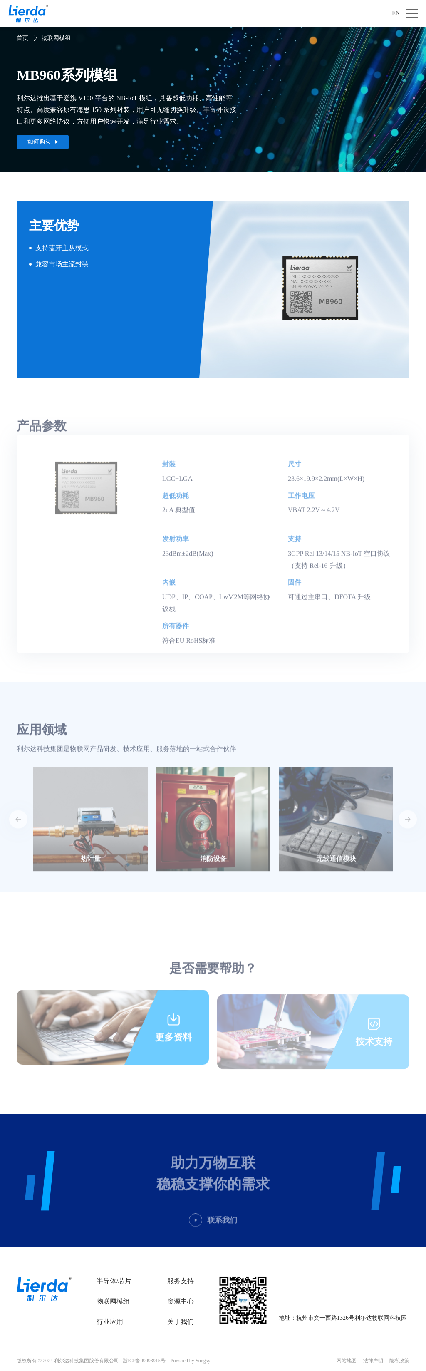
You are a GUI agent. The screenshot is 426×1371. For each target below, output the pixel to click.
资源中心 (180, 1301)
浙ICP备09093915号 (144, 1361)
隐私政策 (399, 1361)
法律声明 (373, 1361)
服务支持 (180, 1280)
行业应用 (110, 1321)
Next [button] (408, 830)
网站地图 (347, 1361)
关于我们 (180, 1321)
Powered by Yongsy (191, 1361)
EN (396, 13)
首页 (22, 38)
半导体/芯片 (114, 1280)
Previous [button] (18, 830)
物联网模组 (56, 38)
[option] (90, 830)
